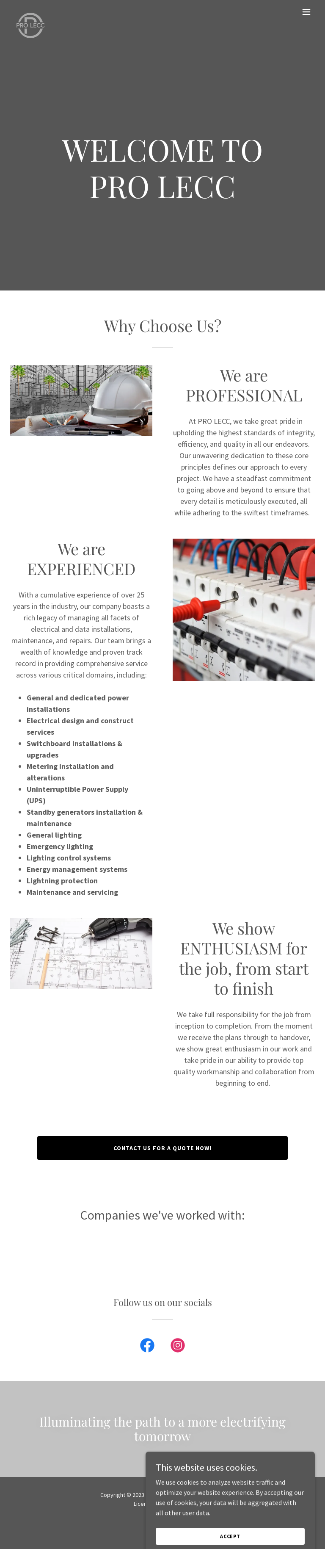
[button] (306, 11)
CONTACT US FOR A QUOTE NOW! (162, 1148)
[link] (30, 11)
